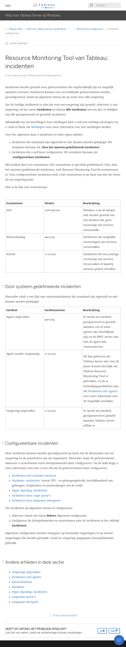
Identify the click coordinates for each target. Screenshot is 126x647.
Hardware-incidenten (26, 480)
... (71, 29)
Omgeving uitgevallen (26, 572)
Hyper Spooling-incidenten (29, 490)
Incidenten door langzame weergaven (36, 500)
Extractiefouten (22, 582)
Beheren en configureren (90, 29)
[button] (7, 5)
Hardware (18, 587)
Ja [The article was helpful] (102, 630)
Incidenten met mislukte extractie (34, 475)
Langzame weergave (25, 602)
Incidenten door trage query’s (31, 495)
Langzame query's (24, 596)
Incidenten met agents (102, 391)
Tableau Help (14, 29)
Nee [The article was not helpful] (114, 630)
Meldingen (38, 127)
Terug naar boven (63, 615)
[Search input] (108, 5)
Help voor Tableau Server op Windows (46, 29)
